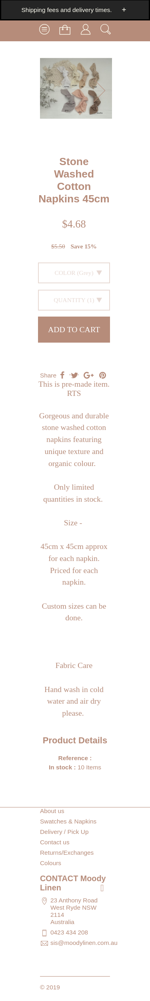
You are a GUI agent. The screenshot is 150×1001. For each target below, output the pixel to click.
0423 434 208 (69, 932)
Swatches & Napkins (68, 821)
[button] (102, 91)
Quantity (70, 300)
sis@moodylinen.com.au (84, 942)
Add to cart (74, 329)
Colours (50, 863)
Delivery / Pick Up (64, 831)
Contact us (55, 842)
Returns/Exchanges (67, 852)
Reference (74, 758)
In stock (60, 767)
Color (64, 272)
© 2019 (50, 987)
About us (52, 810)
